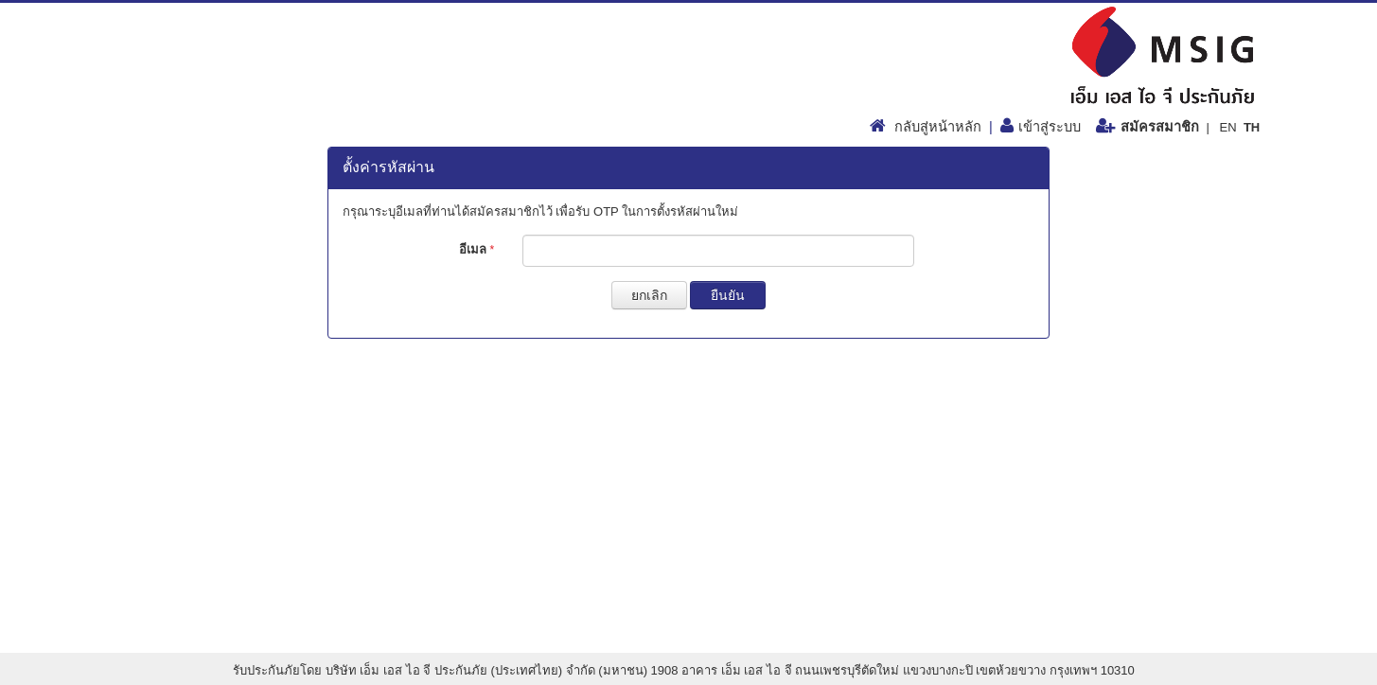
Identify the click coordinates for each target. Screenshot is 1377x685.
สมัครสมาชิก (1160, 126)
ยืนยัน (728, 295)
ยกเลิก (649, 295)
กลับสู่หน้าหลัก (937, 126)
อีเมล (476, 249)
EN (1228, 127)
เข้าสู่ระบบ (1049, 126)
